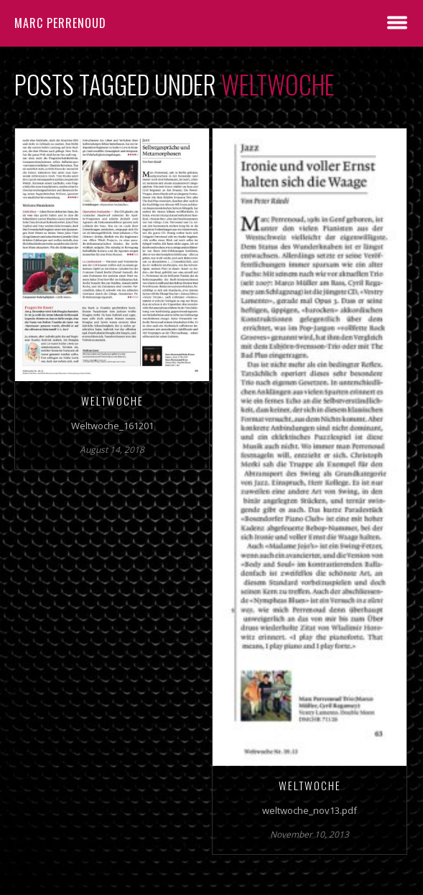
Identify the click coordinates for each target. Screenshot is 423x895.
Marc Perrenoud (60, 23)
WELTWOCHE (310, 785)
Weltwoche (112, 400)
